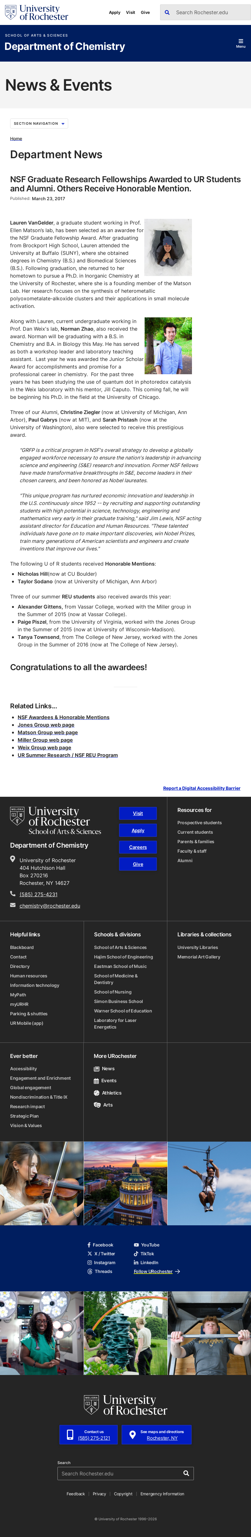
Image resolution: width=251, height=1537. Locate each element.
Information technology (34, 985)
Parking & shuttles (29, 1014)
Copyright (123, 1494)
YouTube (146, 1245)
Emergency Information (162, 1494)
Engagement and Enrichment (40, 1078)
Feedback (76, 1494)
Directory (19, 966)
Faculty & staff (191, 851)
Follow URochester (157, 1271)
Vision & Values (26, 1125)
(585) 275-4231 (38, 894)
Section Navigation (39, 123)
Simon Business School (118, 1001)
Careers (138, 847)
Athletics (108, 1093)
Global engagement (30, 1087)
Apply (115, 12)
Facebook (100, 1245)
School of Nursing (112, 992)
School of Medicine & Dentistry (115, 979)
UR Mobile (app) (27, 1023)
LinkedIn (146, 1262)
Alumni (184, 860)
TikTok (144, 1254)
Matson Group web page (48, 732)
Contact (18, 957)
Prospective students (199, 823)
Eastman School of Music (120, 966)
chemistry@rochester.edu (50, 905)
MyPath (18, 995)
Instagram (101, 1262)
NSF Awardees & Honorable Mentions (64, 717)
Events (105, 1080)
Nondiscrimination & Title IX (39, 1097)
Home (16, 138)
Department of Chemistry (64, 46)
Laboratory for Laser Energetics (115, 1023)
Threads (99, 1271)
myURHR (19, 1004)
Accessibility (23, 1069)
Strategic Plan (24, 1116)
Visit (130, 12)
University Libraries (197, 947)
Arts (103, 1105)
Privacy (99, 1494)
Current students (195, 832)
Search (63, 1463)
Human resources (28, 976)
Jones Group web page (46, 724)
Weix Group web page (44, 747)
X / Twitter (101, 1254)
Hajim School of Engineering (123, 957)
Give (145, 12)
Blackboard (22, 947)
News (104, 1068)
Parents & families (195, 841)
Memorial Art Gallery (198, 957)
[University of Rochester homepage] (36, 12)
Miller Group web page (45, 739)
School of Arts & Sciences (36, 35)
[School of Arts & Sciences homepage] (55, 820)
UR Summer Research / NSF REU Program (68, 755)
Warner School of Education (123, 1011)
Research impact (27, 1106)
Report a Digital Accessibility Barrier (202, 788)
